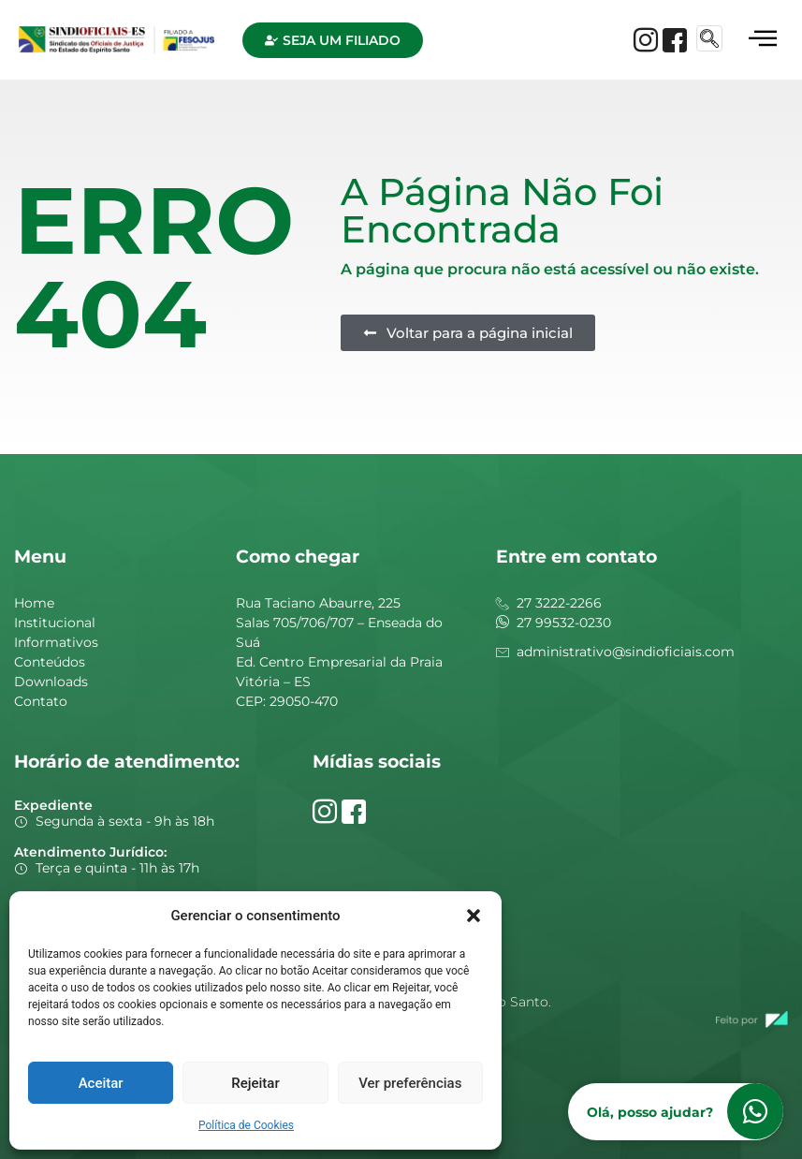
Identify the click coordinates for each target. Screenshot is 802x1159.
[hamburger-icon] (762, 40)
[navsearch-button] (709, 38)
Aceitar (101, 1083)
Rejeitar (255, 1083)
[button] (473, 915)
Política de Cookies (246, 1125)
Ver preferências (409, 1083)
